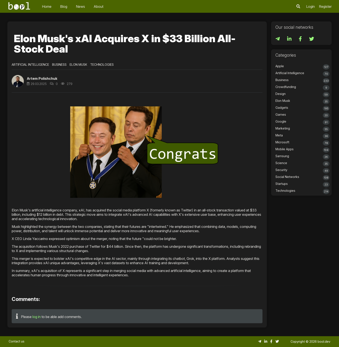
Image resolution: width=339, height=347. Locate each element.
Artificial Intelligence (30, 64)
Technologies (102, 64)
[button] (18, 81)
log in (36, 317)
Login (310, 6)
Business (59, 64)
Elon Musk (78, 64)
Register (325, 6)
